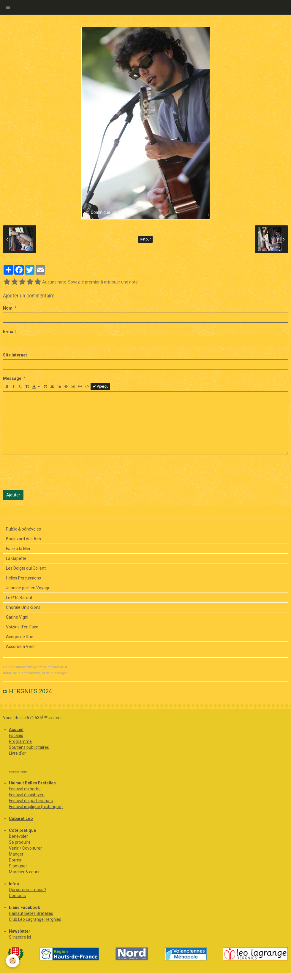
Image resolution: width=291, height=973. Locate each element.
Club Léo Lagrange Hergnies (35, 919)
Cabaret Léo (21, 818)
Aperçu (100, 386)
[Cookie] (12, 960)
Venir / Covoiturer (25, 848)
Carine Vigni (17, 617)
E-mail (9, 331)
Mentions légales (18, 771)
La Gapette (16, 558)
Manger (16, 854)
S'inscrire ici (20, 937)
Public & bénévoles (23, 529)
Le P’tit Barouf (19, 597)
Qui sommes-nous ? (27, 889)
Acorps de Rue (19, 636)
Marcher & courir (24, 872)
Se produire (20, 842)
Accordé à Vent (20, 646)
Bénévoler (18, 836)
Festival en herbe (25, 788)
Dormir (15, 860)
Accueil (16, 729)
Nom (7, 308)
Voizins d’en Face (22, 627)
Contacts (17, 895)
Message (12, 378)
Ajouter (13, 495)
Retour (145, 239)
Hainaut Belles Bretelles (31, 913)
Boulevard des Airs (23, 538)
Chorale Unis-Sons (23, 607)
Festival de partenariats (31, 800)
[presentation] (48, 472)
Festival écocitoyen (27, 794)
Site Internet (15, 355)
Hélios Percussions (23, 578)
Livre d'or (17, 753)
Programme (20, 741)
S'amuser (18, 866)
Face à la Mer (18, 548)
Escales (16, 735)
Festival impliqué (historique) (36, 806)
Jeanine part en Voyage (28, 587)
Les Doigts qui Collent (26, 568)
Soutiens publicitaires (29, 747)
